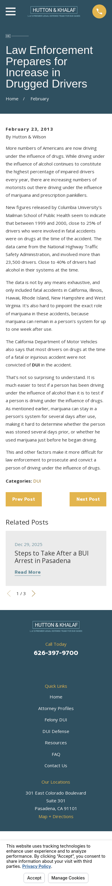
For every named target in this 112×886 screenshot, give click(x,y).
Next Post (88, 499)
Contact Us (56, 765)
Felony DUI (56, 720)
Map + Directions (56, 816)
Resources (56, 742)
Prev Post (23, 499)
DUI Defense (55, 731)
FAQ (56, 754)
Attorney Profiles (56, 708)
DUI (37, 481)
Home (56, 697)
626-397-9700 (56, 652)
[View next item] (33, 593)
